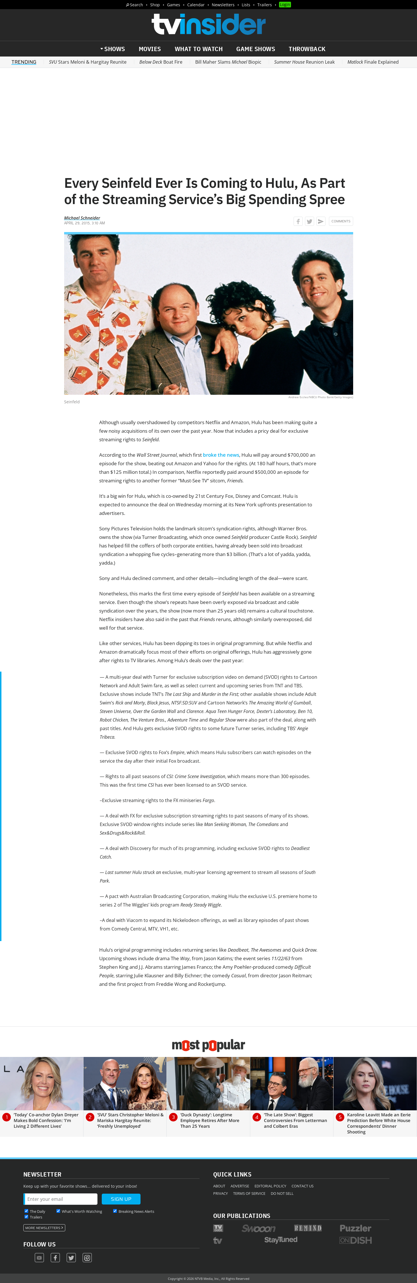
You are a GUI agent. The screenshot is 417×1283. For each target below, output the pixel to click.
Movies (150, 48)
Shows (114, 48)
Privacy (220, 1193)
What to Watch (199, 48)
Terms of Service (249, 1193)
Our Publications (241, 1215)
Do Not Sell (282, 1193)
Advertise (240, 1186)
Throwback (307, 48)
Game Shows (255, 48)
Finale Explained (373, 62)
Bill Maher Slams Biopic (228, 62)
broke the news (221, 455)
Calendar (196, 4)
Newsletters (223, 4)
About (219, 1186)
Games (173, 4)
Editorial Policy (270, 1186)
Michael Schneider (82, 218)
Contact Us (303, 1186)
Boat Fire (160, 62)
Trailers (264, 4)
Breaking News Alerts (136, 1211)
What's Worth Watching (82, 1211)
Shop (155, 4)
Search (136, 4)
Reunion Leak (304, 62)
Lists (246, 4)
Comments (341, 221)
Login (285, 4)
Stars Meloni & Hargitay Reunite (88, 62)
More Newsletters (42, 1228)
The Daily (37, 1211)
